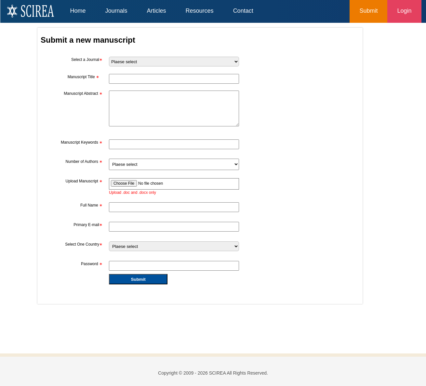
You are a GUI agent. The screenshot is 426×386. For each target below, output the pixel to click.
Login (404, 10)
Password (91, 264)
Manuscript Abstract (83, 93)
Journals (116, 10)
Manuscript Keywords (81, 142)
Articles (156, 10)
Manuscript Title (83, 77)
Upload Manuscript (84, 181)
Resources (200, 10)
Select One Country (83, 244)
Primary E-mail (87, 224)
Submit (368, 10)
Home (78, 10)
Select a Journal (86, 59)
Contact (243, 10)
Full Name (91, 205)
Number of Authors (84, 161)
